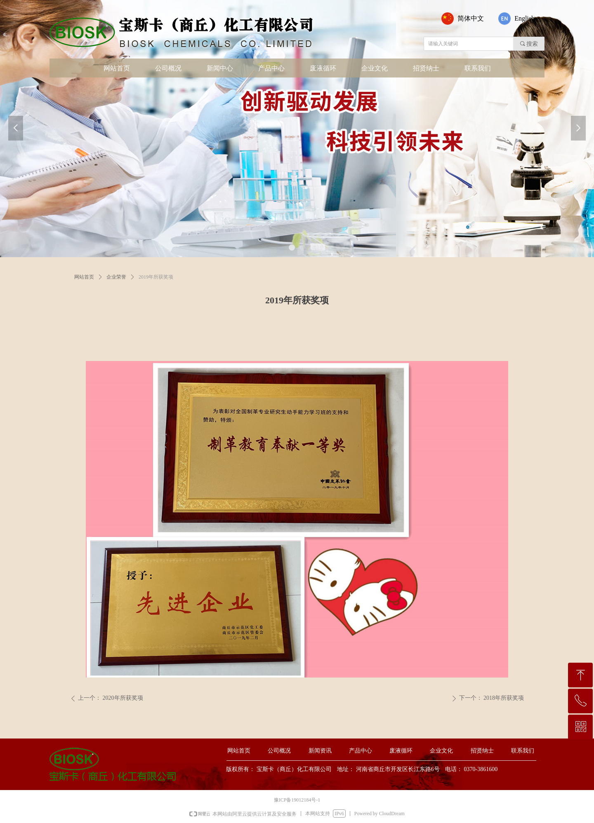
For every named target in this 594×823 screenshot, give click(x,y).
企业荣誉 (116, 277)
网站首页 (84, 277)
